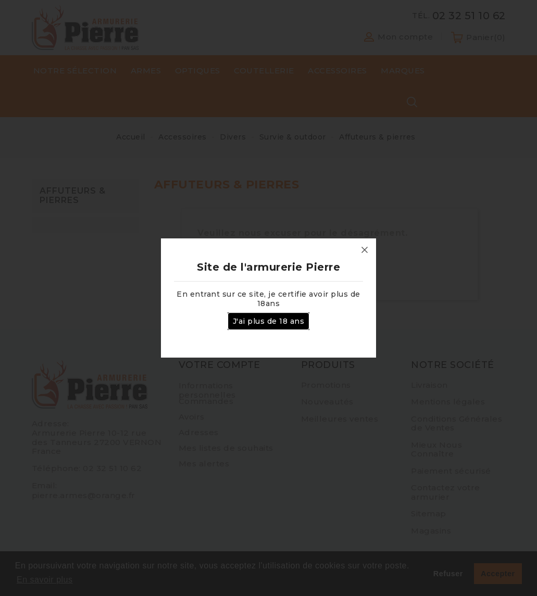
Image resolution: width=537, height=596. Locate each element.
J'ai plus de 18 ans (269, 321)
